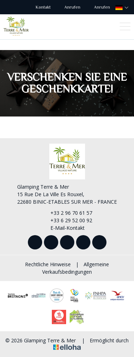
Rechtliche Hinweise (48, 264)
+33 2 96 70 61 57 (67, 212)
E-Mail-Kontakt (63, 227)
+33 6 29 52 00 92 (67, 220)
